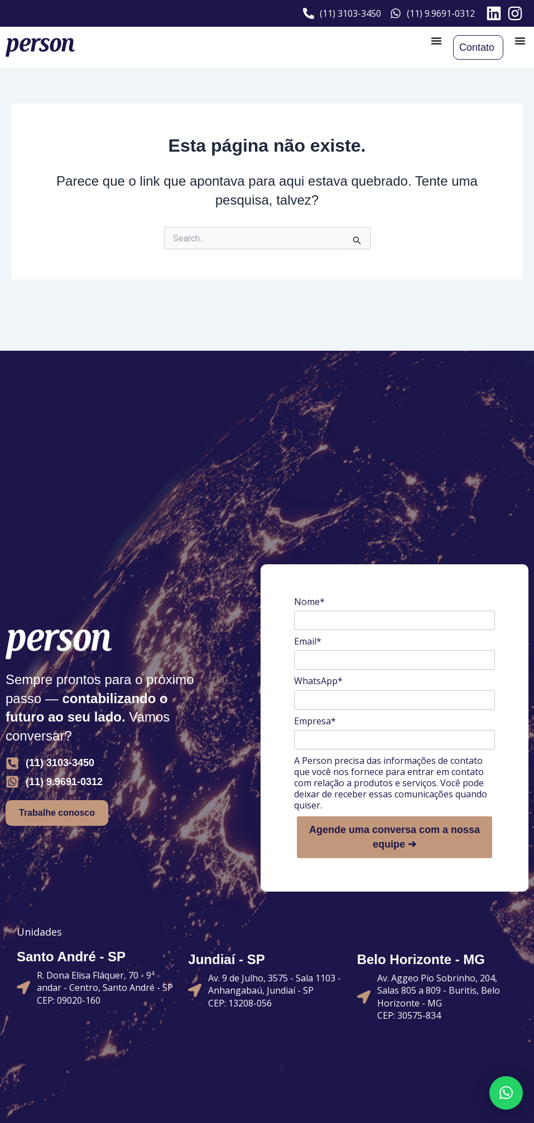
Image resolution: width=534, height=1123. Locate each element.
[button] (506, 1093)
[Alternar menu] (436, 40)
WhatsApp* (318, 680)
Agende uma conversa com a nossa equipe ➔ (394, 837)
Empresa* (315, 721)
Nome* (309, 601)
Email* (307, 641)
